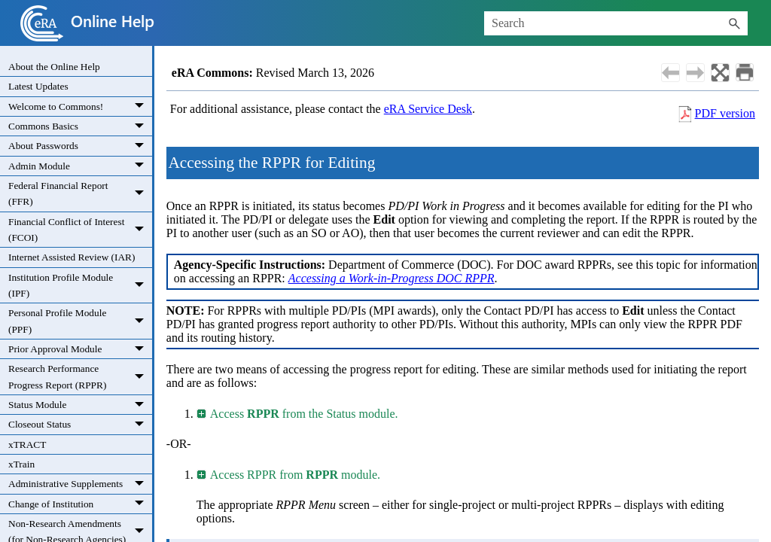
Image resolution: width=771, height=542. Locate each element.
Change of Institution (80, 504)
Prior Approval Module (80, 349)
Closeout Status (80, 424)
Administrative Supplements (80, 483)
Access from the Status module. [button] (298, 413)
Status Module (80, 404)
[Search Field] (616, 23)
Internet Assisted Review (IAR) (71, 257)
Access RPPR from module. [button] (289, 474)
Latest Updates (38, 86)
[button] (734, 23)
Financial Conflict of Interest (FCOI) (80, 230)
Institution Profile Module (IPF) (80, 285)
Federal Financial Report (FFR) (80, 194)
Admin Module (80, 166)
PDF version (725, 113)
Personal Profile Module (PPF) (80, 321)
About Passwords (80, 145)
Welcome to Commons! (80, 106)
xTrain (21, 464)
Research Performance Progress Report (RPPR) (80, 376)
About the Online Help (54, 66)
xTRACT (27, 444)
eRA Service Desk (428, 108)
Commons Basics (80, 126)
